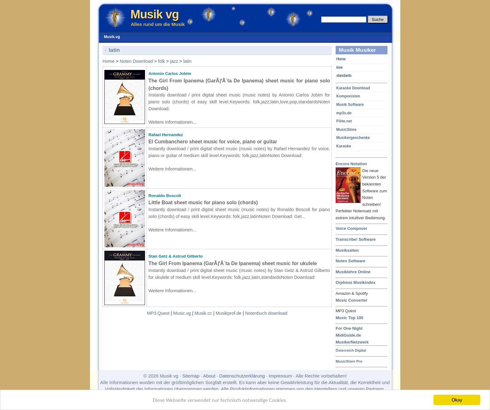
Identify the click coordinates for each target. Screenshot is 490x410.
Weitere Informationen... (172, 122)
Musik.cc (203, 313)
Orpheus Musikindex (355, 282)
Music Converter (352, 300)
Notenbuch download (266, 313)
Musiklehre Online (353, 271)
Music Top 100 (349, 317)
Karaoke (343, 146)
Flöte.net (344, 121)
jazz (174, 61)
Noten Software (350, 261)
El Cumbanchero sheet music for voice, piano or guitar (212, 141)
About (209, 375)
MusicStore (346, 129)
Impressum (280, 375)
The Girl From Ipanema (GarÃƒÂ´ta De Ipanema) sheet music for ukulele (232, 263)
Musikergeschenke (353, 138)
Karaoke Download (353, 88)
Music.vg (182, 313)
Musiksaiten (347, 250)
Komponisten (348, 96)
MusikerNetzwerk (352, 342)
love (339, 67)
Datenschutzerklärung (242, 375)
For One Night (349, 328)
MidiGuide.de (348, 335)
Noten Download (136, 61)
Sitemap (190, 375)
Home (340, 59)
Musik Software (350, 104)
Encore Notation (351, 164)
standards (343, 75)
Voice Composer (351, 228)
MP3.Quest (158, 313)
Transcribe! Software (356, 239)
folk (161, 61)
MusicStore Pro (349, 361)
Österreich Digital (351, 350)
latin (187, 61)
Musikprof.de (228, 313)
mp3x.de (344, 113)
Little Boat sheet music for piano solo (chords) (203, 202)
